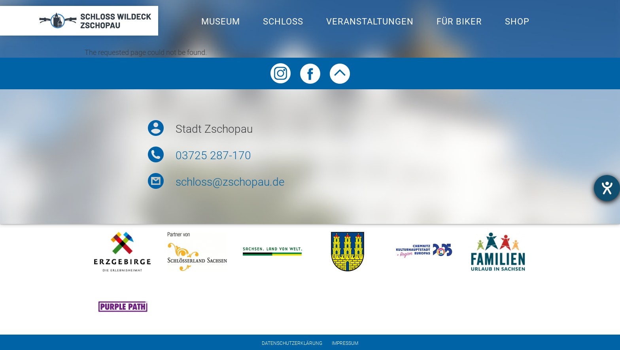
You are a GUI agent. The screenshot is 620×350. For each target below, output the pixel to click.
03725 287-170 (213, 155)
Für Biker (459, 21)
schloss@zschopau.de (230, 181)
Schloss (283, 21)
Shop (517, 21)
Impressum (345, 343)
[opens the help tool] (607, 188)
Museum (220, 21)
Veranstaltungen (370, 21)
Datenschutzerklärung (292, 343)
